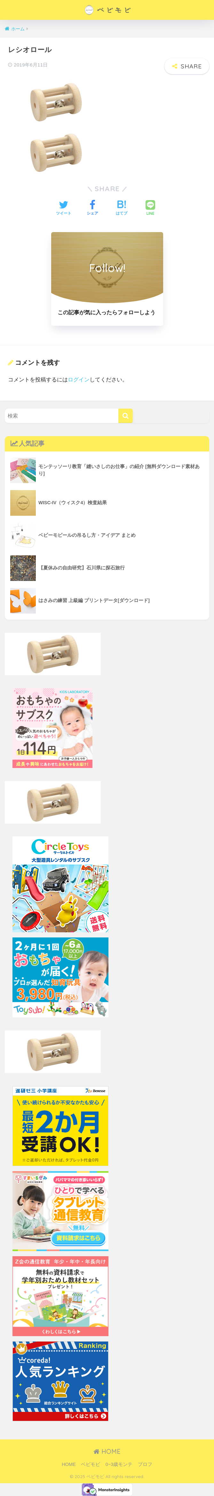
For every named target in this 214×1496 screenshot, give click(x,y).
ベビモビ (90, 1464)
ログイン (79, 380)
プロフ (145, 1464)
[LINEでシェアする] (150, 208)
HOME (107, 1451)
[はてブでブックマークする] (121, 208)
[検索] (125, 416)
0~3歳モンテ (119, 1464)
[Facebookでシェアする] (92, 208)
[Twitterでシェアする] (63, 208)
